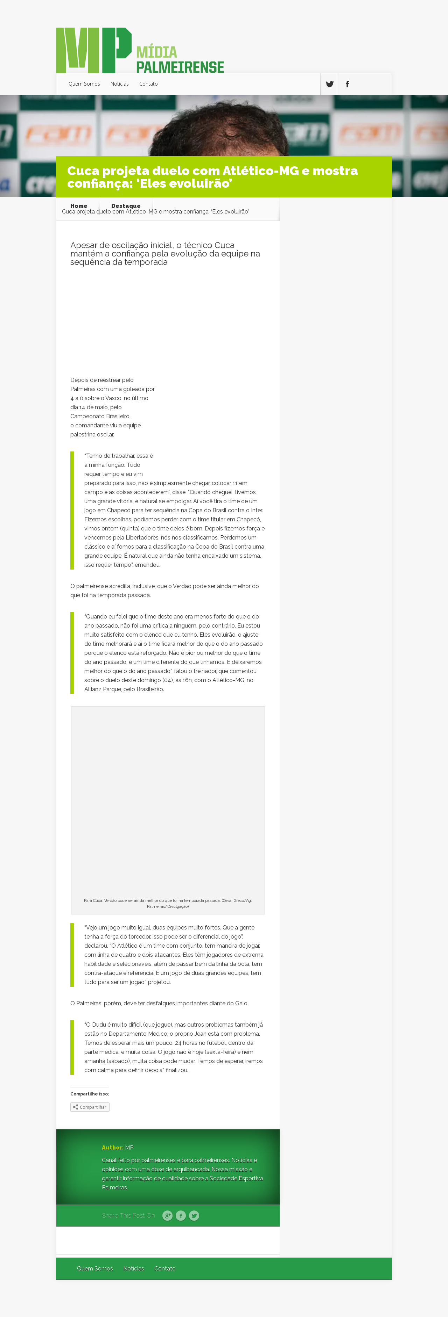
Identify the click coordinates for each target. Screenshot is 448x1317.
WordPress (375, 1298)
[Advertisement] (168, 323)
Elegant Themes (298, 1298)
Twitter (194, 1216)
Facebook (180, 1216)
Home (79, 206)
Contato (148, 83)
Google (167, 1216)
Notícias (120, 83)
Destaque (126, 206)
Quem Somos (84, 83)
